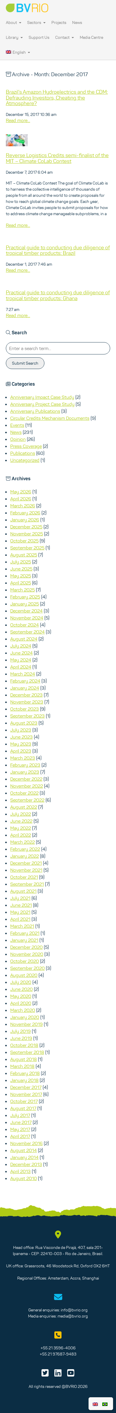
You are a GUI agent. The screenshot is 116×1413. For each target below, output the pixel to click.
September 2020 (27, 968)
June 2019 (21, 1038)
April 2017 (20, 1136)
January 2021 (24, 940)
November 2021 (26, 870)
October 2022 (24, 793)
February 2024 (25, 681)
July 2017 (20, 1115)
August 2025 (23, 555)
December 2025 (26, 527)
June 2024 (21, 653)
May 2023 (20, 744)
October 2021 (24, 877)
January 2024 (24, 688)
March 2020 (22, 1010)
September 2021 (27, 884)
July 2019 (20, 1031)
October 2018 (24, 1045)
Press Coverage (26, 446)
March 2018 (22, 1066)
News (77, 22)
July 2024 (20, 646)
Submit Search (25, 363)
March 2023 (22, 758)
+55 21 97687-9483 (58, 1354)
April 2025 (20, 583)
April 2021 (20, 919)
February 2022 (25, 849)
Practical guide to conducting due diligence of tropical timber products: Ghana (58, 295)
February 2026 (25, 513)
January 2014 (24, 1157)
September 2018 (27, 1052)
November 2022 (26, 786)
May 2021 (20, 912)
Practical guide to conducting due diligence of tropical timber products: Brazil (58, 250)
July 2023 (20, 730)
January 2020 (24, 1017)
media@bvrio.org (73, 1316)
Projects (58, 22)
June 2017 (21, 1122)
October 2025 (24, 541)
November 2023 (26, 702)
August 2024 (23, 639)
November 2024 (26, 618)
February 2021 (24, 933)
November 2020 (26, 954)
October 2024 (24, 625)
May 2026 (20, 492)
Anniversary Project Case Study (42, 404)
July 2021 (20, 898)
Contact (64, 37)
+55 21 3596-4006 (58, 1348)
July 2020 (20, 982)
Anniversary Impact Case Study (42, 397)
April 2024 (20, 667)
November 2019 (26, 1024)
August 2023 (23, 723)
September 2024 (27, 632)
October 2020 (24, 961)
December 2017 (25, 1087)
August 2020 (23, 975)
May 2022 (20, 828)
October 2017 (24, 1101)
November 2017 (26, 1094)
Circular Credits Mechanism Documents (49, 418)
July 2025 (20, 562)
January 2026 (24, 520)
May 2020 (20, 996)
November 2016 (26, 1143)
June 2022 (21, 821)
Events (17, 425)
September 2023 (27, 716)
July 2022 (20, 814)
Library (14, 37)
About (13, 22)
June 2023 (21, 737)
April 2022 (20, 835)
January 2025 (24, 604)
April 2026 (20, 499)
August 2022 (23, 807)
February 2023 (25, 765)
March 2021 (22, 926)
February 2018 (25, 1073)
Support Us (39, 37)
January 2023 (24, 772)
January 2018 (24, 1080)
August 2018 (23, 1059)
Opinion (18, 439)
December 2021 (26, 863)
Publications (22, 453)
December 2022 (26, 779)
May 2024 (20, 660)
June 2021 (21, 905)
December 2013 (26, 1164)
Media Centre (91, 37)
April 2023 (20, 751)
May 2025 (20, 576)
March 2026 (22, 506)
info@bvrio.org (74, 1310)
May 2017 (20, 1129)
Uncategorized (24, 460)
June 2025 (21, 569)
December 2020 (26, 947)
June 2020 (21, 989)
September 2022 (27, 800)
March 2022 (22, 842)
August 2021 (23, 891)
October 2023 (24, 709)
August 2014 (23, 1150)
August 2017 (23, 1108)
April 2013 (20, 1171)
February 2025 (25, 597)
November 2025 (26, 534)
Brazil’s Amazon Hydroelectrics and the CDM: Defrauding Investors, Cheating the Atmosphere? (57, 98)
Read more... (18, 120)
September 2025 (27, 548)
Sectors (36, 22)
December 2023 (26, 695)
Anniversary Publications (35, 411)
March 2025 (22, 590)
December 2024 (26, 611)
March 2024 (22, 674)
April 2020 (20, 1003)
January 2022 (24, 856)
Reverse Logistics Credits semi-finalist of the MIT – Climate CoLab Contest (57, 158)
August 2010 (23, 1178)
